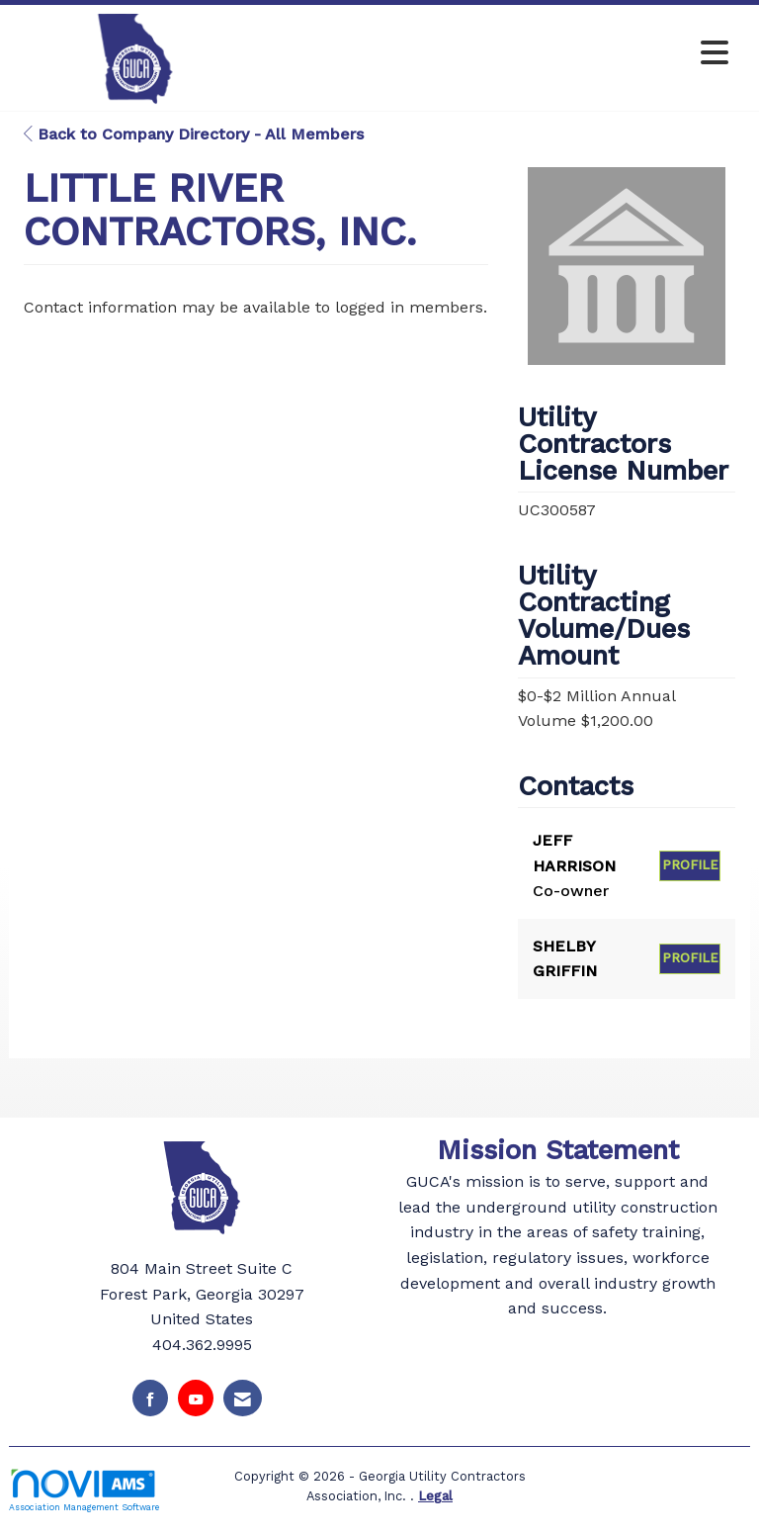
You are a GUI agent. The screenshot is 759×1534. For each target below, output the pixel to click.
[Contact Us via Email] (242, 1398)
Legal (435, 1496)
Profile (690, 864)
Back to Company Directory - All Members (194, 134)
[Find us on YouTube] (195, 1398)
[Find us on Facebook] (150, 1398)
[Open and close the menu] (497, 54)
